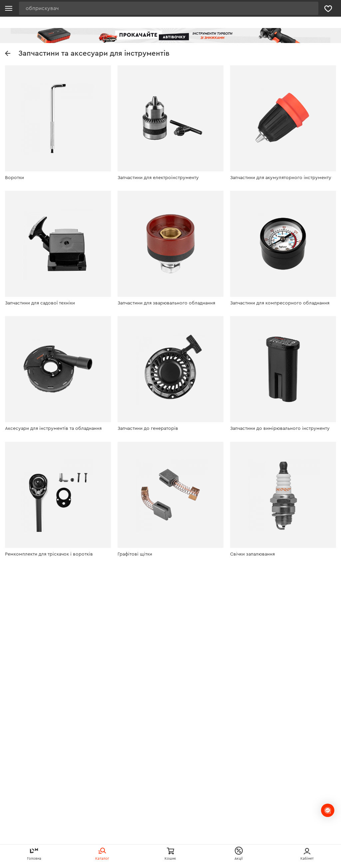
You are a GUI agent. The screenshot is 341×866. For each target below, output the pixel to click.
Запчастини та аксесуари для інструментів (87, 53)
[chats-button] (327, 810)
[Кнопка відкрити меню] (8, 8)
